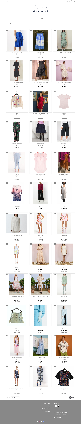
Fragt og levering (46, 410)
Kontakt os (47, 413)
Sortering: (8, 397)
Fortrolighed (47, 407)
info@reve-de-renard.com (62, 414)
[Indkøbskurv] (68, 1)
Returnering (47, 411)
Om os (48, 405)
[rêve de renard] (40, 8)
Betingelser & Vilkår (45, 408)
